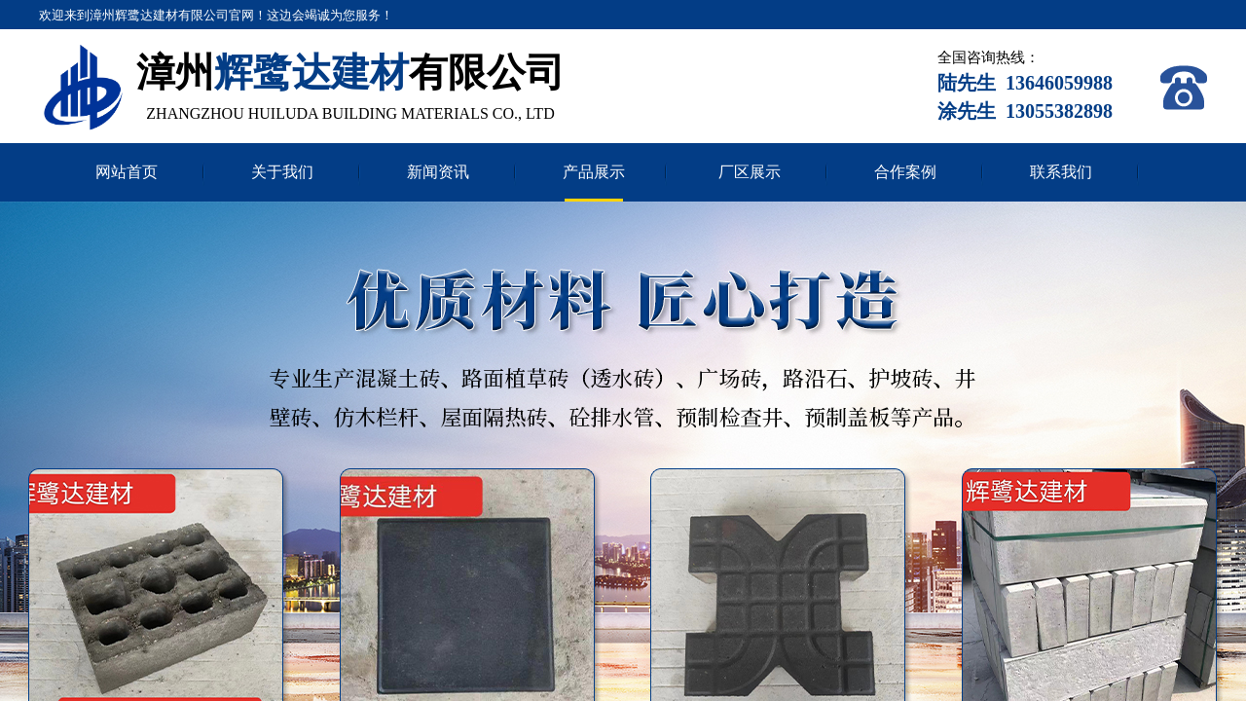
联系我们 (1061, 172)
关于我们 (282, 172)
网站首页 (126, 172)
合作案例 (905, 172)
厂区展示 (749, 172)
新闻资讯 (438, 172)
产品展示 (594, 172)
